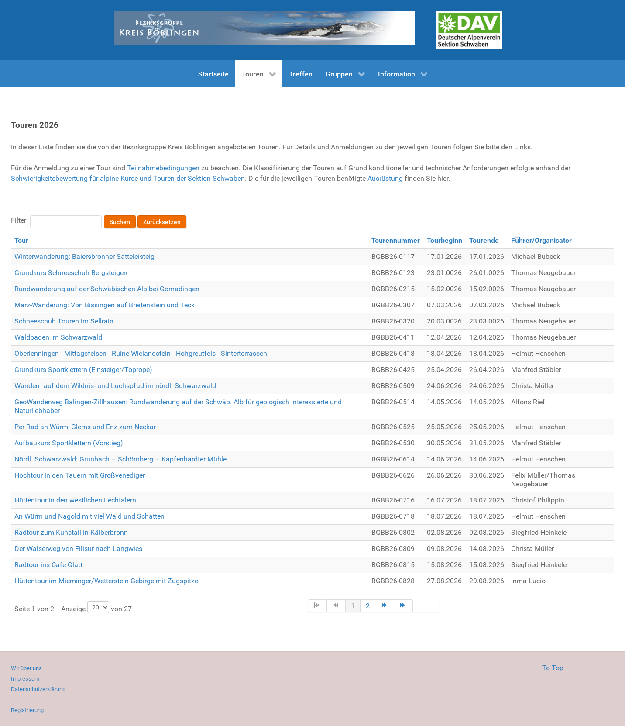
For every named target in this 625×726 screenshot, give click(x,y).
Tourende (484, 240)
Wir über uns (26, 668)
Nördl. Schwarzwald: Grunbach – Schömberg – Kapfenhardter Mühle (120, 459)
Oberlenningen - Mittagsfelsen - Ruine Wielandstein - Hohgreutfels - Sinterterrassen (140, 353)
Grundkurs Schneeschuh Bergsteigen (70, 272)
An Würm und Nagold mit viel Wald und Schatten (89, 516)
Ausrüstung (385, 178)
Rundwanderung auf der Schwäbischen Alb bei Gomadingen (106, 289)
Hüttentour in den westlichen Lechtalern (75, 500)
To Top (552, 668)
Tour (21, 240)
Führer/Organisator (541, 240)
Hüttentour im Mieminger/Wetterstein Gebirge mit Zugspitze (106, 581)
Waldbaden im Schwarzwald (58, 337)
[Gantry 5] (469, 30)
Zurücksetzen (162, 221)
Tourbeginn (444, 240)
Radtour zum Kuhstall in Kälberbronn (71, 532)
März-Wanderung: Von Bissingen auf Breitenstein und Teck (104, 305)
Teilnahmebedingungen (163, 168)
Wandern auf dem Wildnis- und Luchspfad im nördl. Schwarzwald (115, 386)
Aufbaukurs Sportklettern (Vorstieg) (68, 443)
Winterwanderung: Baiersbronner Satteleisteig (84, 256)
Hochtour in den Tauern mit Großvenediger (79, 475)
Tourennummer (395, 240)
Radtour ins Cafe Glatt (48, 565)
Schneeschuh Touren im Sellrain (63, 321)
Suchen (120, 221)
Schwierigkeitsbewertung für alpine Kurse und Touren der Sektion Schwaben (128, 178)
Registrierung (27, 710)
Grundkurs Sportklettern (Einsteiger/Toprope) (83, 369)
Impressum (25, 678)
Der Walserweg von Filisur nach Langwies (78, 548)
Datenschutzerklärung (38, 689)
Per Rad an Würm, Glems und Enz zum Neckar (85, 427)
